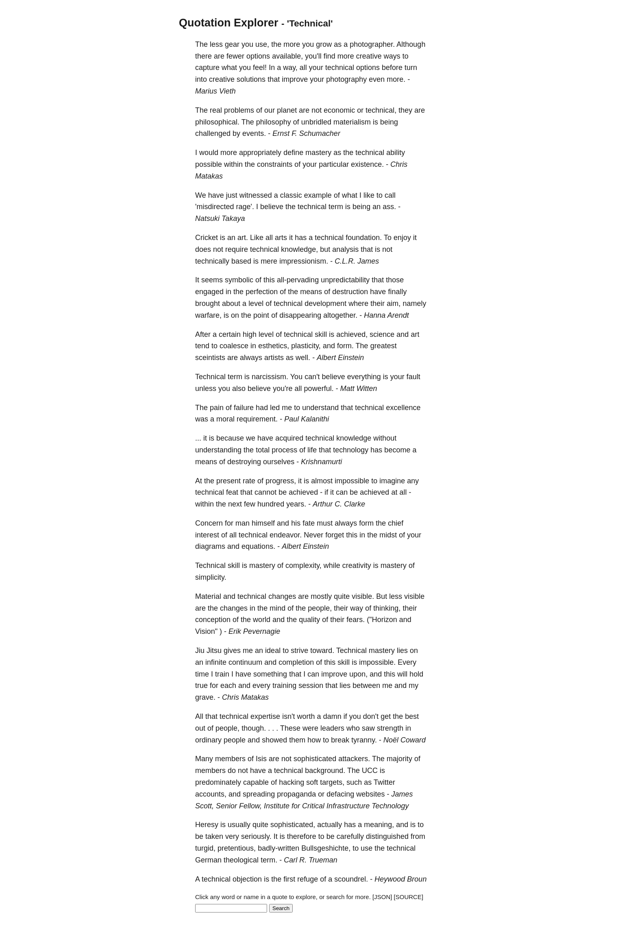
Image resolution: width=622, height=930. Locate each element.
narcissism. (270, 377)
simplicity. (210, 577)
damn (332, 716)
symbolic (239, 280)
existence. (367, 164)
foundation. (364, 238)
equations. (258, 546)
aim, (393, 303)
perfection (262, 292)
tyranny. (364, 740)
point (261, 315)
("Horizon (382, 620)
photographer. (372, 44)
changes (282, 596)
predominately (218, 782)
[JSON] (382, 896)
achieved (303, 492)
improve (295, 79)
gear (232, 44)
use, (262, 44)
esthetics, (273, 346)
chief (395, 523)
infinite (215, 662)
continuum (245, 662)
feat (232, 492)
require (236, 249)
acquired (289, 438)
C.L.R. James (357, 261)
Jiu (199, 650)
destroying (244, 462)
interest (207, 535)
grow (324, 44)
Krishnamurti (321, 462)
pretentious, (236, 848)
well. (303, 358)
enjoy (402, 238)
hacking (291, 782)
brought (207, 303)
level (255, 303)
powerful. (319, 388)
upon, (358, 674)
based (241, 261)
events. (254, 133)
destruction (350, 292)
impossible (352, 481)
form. (345, 346)
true (201, 685)
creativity (356, 565)
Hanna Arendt (386, 315)
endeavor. (286, 535)
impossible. (377, 662)
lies (402, 650)
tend (202, 346)
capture (207, 67)
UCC (370, 770)
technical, (380, 110)
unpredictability (345, 280)
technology (350, 450)
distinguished (387, 836)
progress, (280, 481)
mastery (318, 152)
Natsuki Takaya (220, 218)
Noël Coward (404, 740)
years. (296, 504)
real (216, 110)
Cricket (206, 238)
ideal (273, 650)
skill (321, 334)
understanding (218, 450)
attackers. (354, 759)
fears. (355, 620)
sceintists (210, 358)
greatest (383, 346)
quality (309, 620)
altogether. (340, 315)
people (235, 740)
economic (339, 110)
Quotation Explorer (228, 23)
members (230, 759)
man (242, 523)
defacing (340, 794)
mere (269, 261)
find (329, 56)
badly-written (278, 848)
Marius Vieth (215, 91)
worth (306, 716)
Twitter (384, 782)
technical (339, 67)
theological (241, 860)
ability (395, 152)
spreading (259, 794)
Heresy (206, 825)
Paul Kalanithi (306, 419)
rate (249, 481)
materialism (352, 122)
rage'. (245, 207)
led (275, 408)
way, (290, 67)
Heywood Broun (400, 879)
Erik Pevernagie (254, 631)
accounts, (210, 794)
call (390, 195)
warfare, (208, 315)
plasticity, (306, 346)
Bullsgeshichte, (325, 848)
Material (208, 596)
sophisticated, (292, 825)
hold (416, 674)
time (202, 674)
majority (399, 759)
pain (217, 408)
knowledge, (299, 249)
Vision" (206, 631)
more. (396, 79)
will (402, 674)
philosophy (273, 122)
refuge (307, 879)
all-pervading (298, 280)
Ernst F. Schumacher (306, 133)
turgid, (205, 848)
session (310, 685)
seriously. (256, 836)
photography (346, 79)
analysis (345, 249)
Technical (210, 377)
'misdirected (214, 207)
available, (287, 56)
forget (334, 535)
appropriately (260, 152)
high (250, 334)
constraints (274, 164)
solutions (251, 79)
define (293, 152)
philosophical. (217, 122)
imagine (392, 481)
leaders (332, 728)
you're (282, 388)
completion (296, 662)
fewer (235, 56)
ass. (389, 207)
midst (388, 535)
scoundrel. (351, 879)
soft (312, 782)
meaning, (379, 825)
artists (274, 358)
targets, (332, 782)
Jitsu (214, 650)
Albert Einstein (340, 358)
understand (320, 408)
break (340, 740)
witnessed (255, 195)
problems (239, 110)
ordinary (208, 740)
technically (212, 261)
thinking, (386, 608)
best (412, 716)
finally (397, 292)
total (263, 450)
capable (256, 782)
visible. (363, 596)
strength (390, 728)
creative (369, 56)
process (284, 450)
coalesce (234, 346)
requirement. (257, 419)
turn (411, 67)
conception (213, 620)
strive (299, 650)
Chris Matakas (245, 697)
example (318, 195)
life (312, 450)
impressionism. (303, 261)
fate (308, 523)
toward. (322, 650)
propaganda (296, 794)
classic (291, 195)
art (415, 334)
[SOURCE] (409, 896)
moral (225, 419)
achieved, (352, 334)
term (335, 207)
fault (413, 377)
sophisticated (315, 759)
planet (287, 110)
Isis (261, 759)
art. (242, 238)
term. (269, 860)
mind (277, 608)
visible (414, 596)
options (258, 56)
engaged (209, 292)
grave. (205, 697)
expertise (265, 716)
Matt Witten (358, 388)
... (198, 438)
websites (370, 794)
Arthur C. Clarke (339, 504)
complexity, (303, 565)
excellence (403, 408)
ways (392, 56)
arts (281, 238)
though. (253, 728)
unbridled (316, 122)
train (222, 674)
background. (325, 770)
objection (247, 879)
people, (320, 608)
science (382, 334)
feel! (260, 67)
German (208, 860)
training (284, 685)
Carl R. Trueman (310, 860)
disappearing (300, 315)
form (366, 523)
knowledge (353, 438)
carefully (350, 836)
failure (244, 408)
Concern (209, 523)
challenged (213, 133)
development (325, 303)
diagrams (210, 546)
